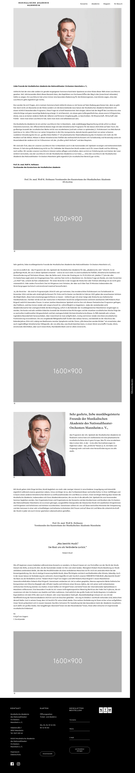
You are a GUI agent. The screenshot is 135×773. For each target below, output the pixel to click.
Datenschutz (16, 755)
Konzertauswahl (47, 753)
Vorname (72, 716)
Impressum (15, 752)
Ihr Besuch (118, 4)
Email (71, 734)
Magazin (106, 4)
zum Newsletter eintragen (79, 750)
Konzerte (83, 4)
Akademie (95, 4)
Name (71, 725)
